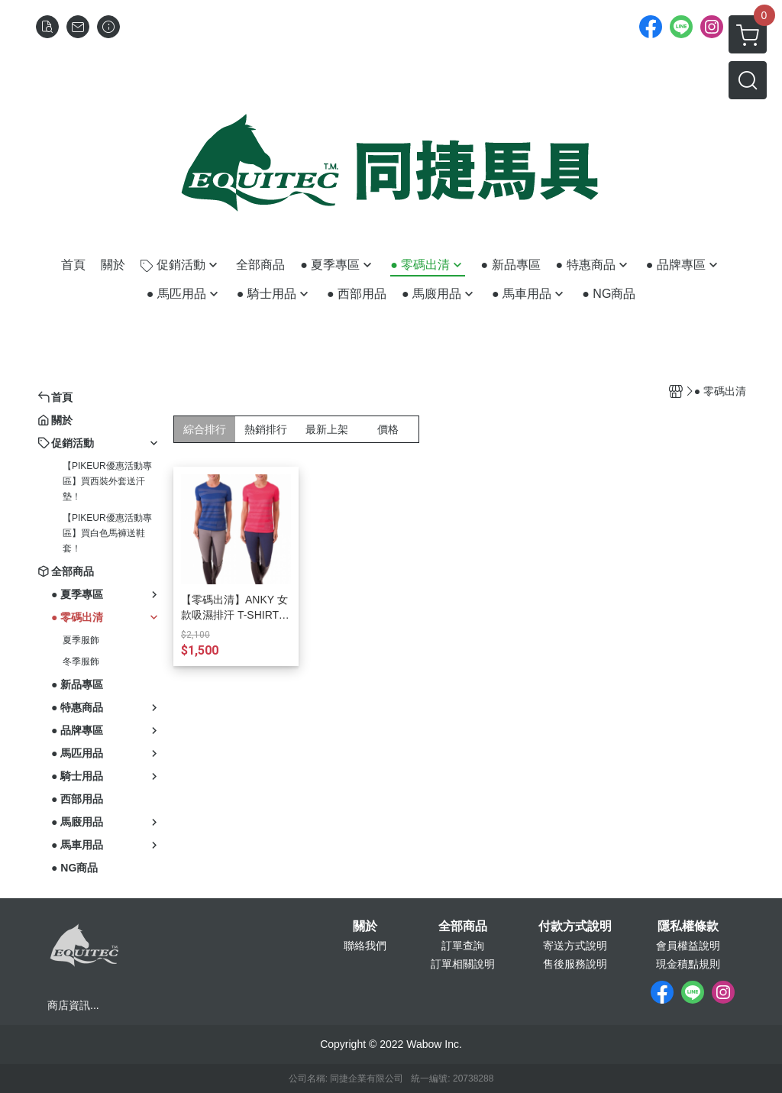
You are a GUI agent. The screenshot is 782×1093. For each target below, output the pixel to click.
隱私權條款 (688, 926)
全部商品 (462, 926)
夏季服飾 (81, 640)
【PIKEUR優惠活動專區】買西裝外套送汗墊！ (107, 481)
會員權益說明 (688, 945)
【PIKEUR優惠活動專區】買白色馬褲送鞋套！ (107, 533)
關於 (365, 926)
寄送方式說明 (575, 945)
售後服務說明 (575, 964)
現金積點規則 (688, 964)
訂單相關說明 (463, 964)
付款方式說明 (575, 926)
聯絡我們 (365, 945)
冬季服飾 (81, 661)
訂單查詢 (462, 945)
